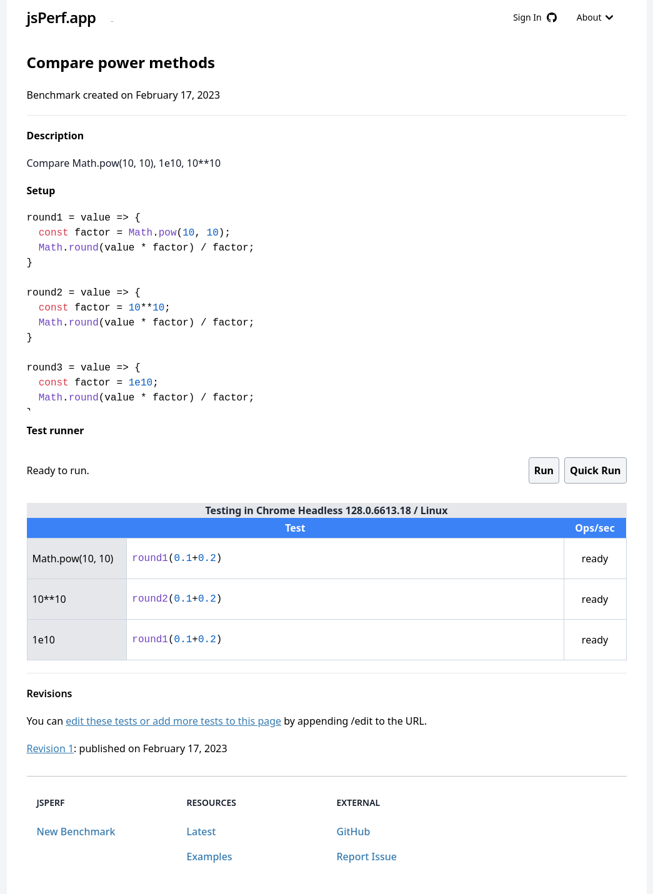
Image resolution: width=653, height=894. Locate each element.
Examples (209, 856)
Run (544, 470)
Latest (201, 831)
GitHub (354, 831)
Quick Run (595, 470)
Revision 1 (50, 748)
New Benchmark (76, 831)
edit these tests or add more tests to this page (173, 721)
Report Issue (367, 856)
